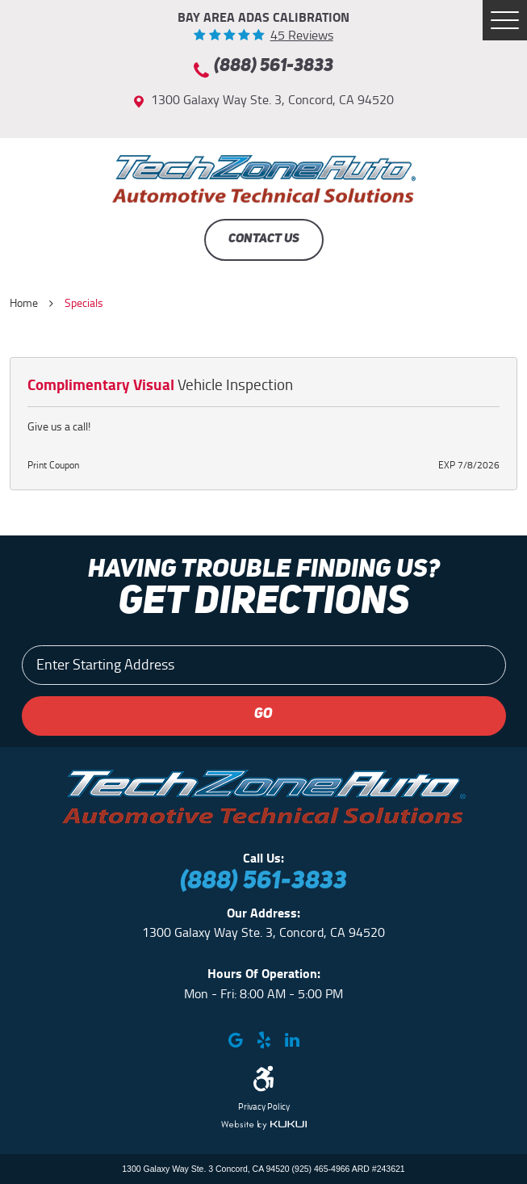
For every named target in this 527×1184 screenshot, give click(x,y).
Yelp (263, 1040)
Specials (84, 303)
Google (235, 1040)
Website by (264, 1125)
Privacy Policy (264, 1107)
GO (263, 714)
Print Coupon (53, 465)
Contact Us (263, 239)
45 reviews (301, 35)
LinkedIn (292, 1040)
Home (24, 303)
